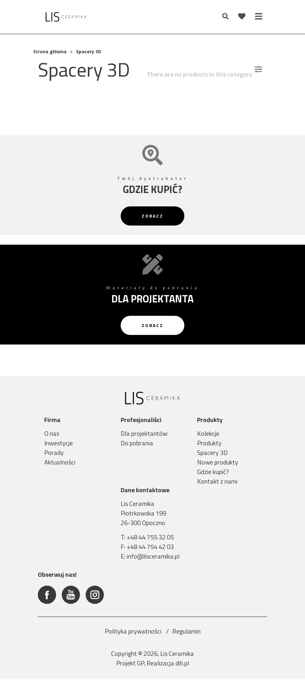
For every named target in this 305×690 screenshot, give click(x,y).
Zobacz (152, 215)
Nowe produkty (217, 462)
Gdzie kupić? (213, 472)
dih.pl (182, 674)
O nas (51, 433)
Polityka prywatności (134, 642)
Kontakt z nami (217, 481)
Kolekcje (208, 433)
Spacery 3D (212, 452)
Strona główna (50, 51)
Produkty (209, 443)
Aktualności (59, 462)
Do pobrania (137, 443)
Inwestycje (58, 443)
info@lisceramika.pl (153, 567)
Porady (54, 452)
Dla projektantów (144, 433)
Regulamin (186, 642)
